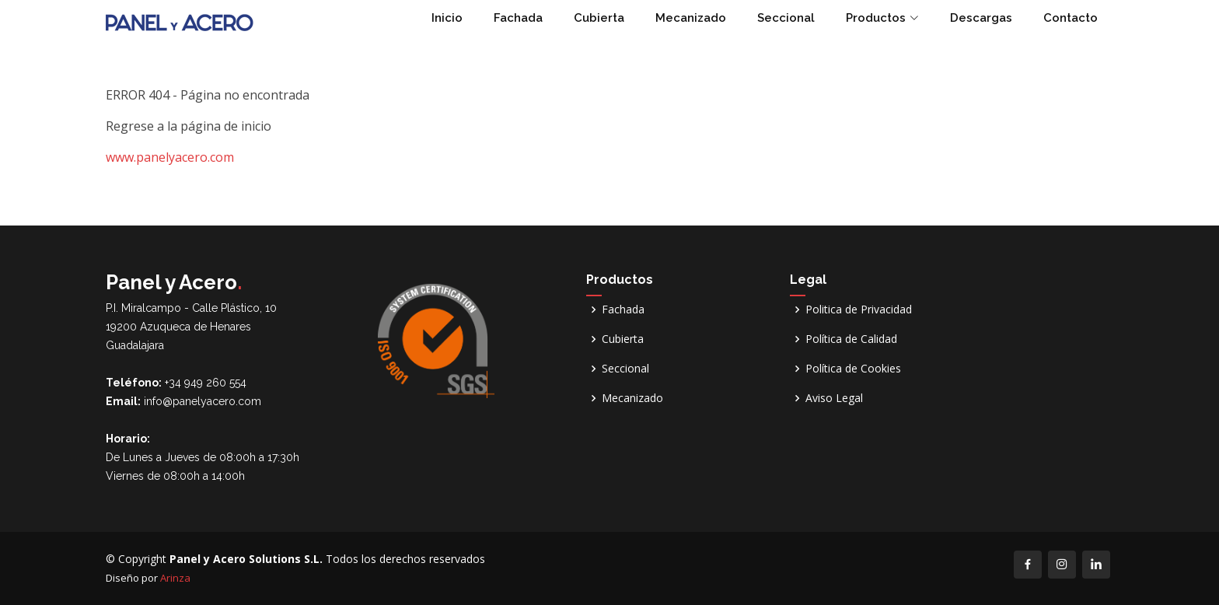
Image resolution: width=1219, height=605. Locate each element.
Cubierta (599, 18)
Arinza (175, 578)
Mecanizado (690, 18)
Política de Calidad (851, 339)
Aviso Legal (834, 398)
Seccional (786, 18)
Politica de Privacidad (858, 309)
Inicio (447, 18)
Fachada (518, 18)
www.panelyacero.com (170, 157)
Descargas (981, 18)
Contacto (1070, 18)
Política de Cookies (853, 368)
